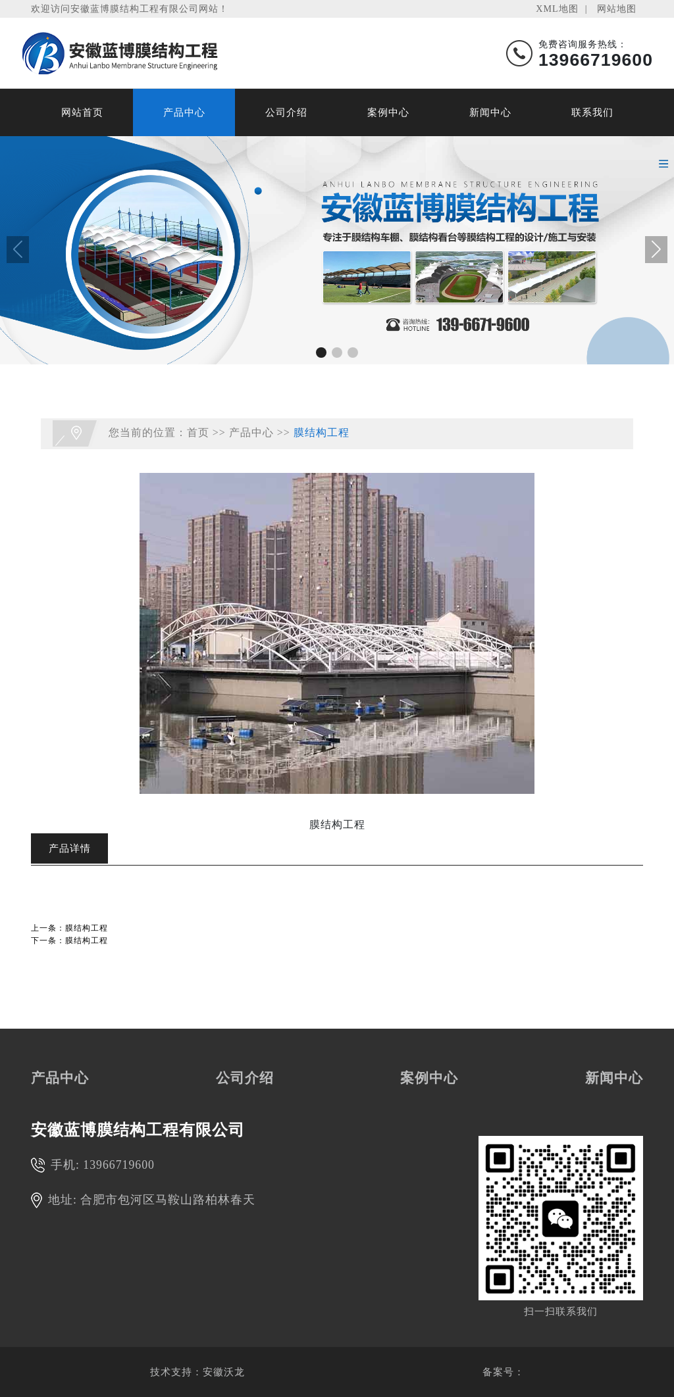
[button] (321, 352)
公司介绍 (286, 112)
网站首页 (82, 112)
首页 (198, 432)
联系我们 (592, 112)
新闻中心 (490, 112)
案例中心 (388, 112)
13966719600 (119, 1164)
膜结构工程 (322, 432)
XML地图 (557, 8)
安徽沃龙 (224, 1372)
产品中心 (184, 112)
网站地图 (616, 8)
